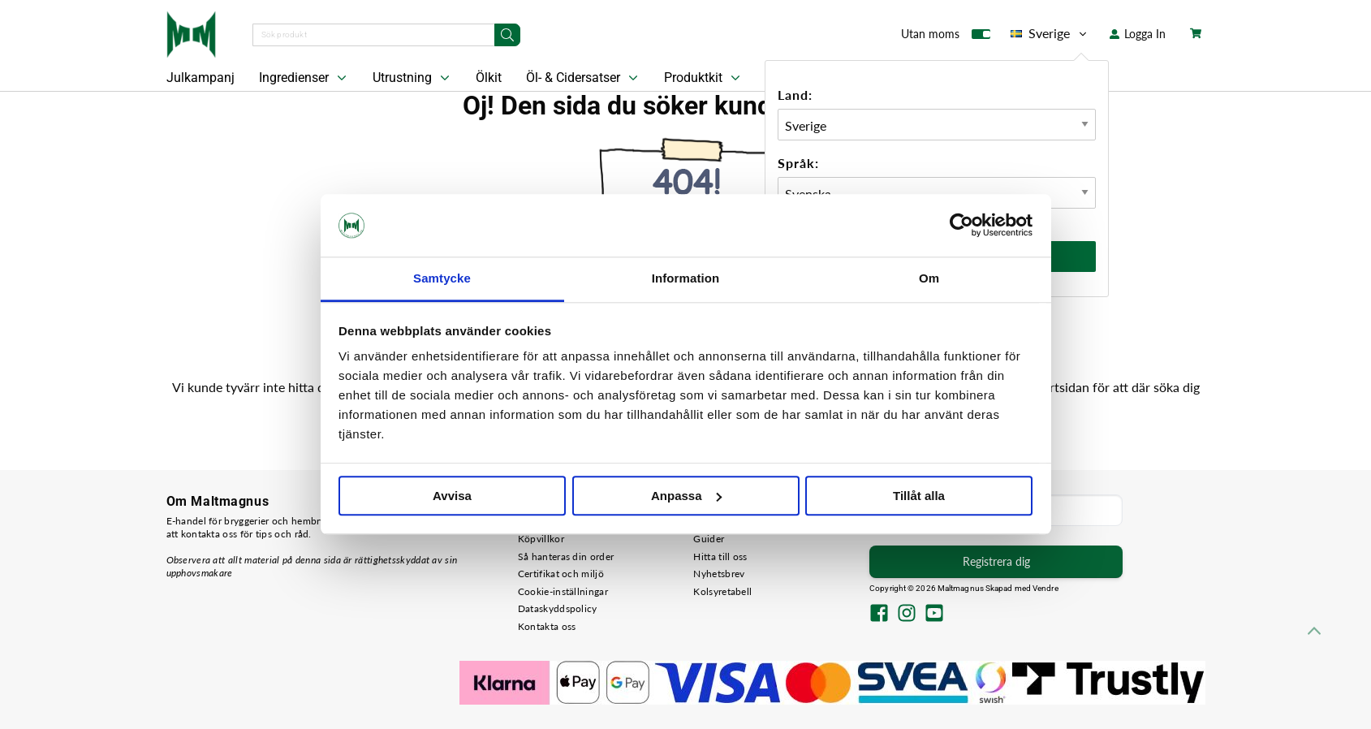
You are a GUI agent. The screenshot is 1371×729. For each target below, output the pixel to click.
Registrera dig (996, 561)
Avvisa (452, 496)
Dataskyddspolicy (557, 608)
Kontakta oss (547, 626)
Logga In (1138, 34)
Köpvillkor (541, 539)
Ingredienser (304, 78)
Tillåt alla (919, 496)
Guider (708, 539)
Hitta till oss (720, 556)
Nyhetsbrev (718, 573)
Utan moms (945, 37)
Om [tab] (929, 278)
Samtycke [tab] (442, 278)
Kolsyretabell (722, 591)
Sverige (1050, 33)
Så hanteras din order (566, 556)
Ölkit (489, 77)
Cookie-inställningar (563, 591)
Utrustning (413, 78)
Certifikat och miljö (561, 573)
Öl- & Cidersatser (583, 78)
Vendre (1045, 588)
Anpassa (686, 496)
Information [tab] (686, 278)
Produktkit (704, 78)
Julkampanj (200, 77)
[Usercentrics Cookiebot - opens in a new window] (961, 226)
